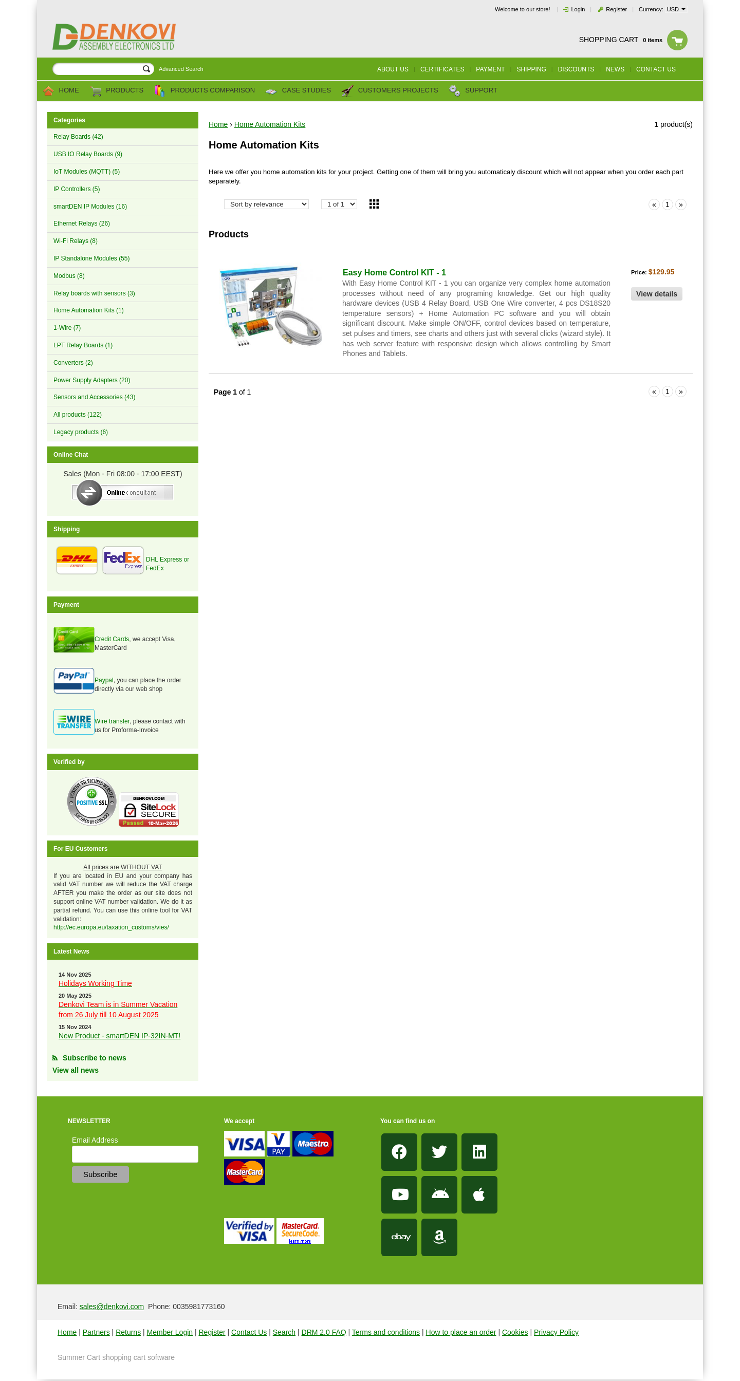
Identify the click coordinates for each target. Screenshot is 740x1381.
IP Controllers (76, 189)
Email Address (95, 1140)
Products (116, 91)
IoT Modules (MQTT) (86, 171)
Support (473, 91)
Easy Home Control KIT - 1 (394, 272)
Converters (73, 362)
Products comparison (204, 91)
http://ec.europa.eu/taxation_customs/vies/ (111, 927)
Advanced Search (181, 69)
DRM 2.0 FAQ (324, 1332)
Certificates (442, 69)
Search (284, 1332)
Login (578, 9)
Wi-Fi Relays (75, 241)
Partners (96, 1332)
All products (77, 414)
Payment (490, 69)
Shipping (531, 69)
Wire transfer (112, 721)
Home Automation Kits (88, 310)
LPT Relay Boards (83, 345)
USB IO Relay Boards (87, 154)
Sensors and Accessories (94, 397)
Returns (128, 1332)
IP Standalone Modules (91, 258)
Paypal (104, 680)
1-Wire (67, 327)
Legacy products (80, 432)
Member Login (170, 1332)
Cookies (515, 1332)
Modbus (69, 275)
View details (656, 294)
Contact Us (249, 1332)
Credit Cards (112, 639)
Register (616, 9)
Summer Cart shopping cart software (116, 1357)
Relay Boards (78, 136)
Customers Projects (389, 91)
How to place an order (461, 1332)
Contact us (656, 69)
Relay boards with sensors (94, 293)
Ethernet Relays (81, 223)
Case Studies (298, 91)
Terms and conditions (386, 1332)
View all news (75, 1070)
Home (60, 91)
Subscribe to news (94, 1058)
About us (393, 69)
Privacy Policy (556, 1332)
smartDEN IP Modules (90, 206)
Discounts (576, 69)
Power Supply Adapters (91, 380)
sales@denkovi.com (112, 1306)
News (615, 69)
